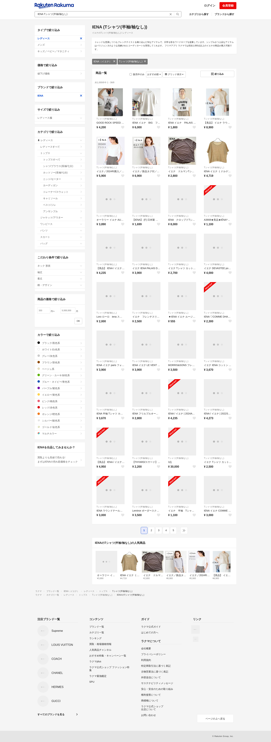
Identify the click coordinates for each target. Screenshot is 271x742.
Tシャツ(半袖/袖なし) (132, 61)
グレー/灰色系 (59, 355)
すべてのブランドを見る (50, 714)
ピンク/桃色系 (59, 401)
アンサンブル (62, 211)
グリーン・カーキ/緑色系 (59, 375)
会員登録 (228, 5)
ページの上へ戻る (215, 718)
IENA (59, 95)
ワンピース (61, 224)
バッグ (61, 243)
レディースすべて (61, 146)
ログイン (209, 5)
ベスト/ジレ (62, 204)
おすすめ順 (154, 74)
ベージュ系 (59, 368)
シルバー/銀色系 (59, 420)
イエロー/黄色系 (59, 394)
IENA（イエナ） (104, 61)
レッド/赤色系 (59, 407)
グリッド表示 (174, 74)
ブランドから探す (224, 14)
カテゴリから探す (199, 14)
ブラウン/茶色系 (59, 362)
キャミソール (62, 198)
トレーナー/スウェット (62, 191)
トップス (61, 153)
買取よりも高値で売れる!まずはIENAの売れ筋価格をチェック (59, 459)
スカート (61, 237)
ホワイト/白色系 (59, 349)
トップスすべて (62, 159)
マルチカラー (59, 433)
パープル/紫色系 (59, 388)
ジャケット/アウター (61, 217)
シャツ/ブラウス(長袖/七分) (62, 166)
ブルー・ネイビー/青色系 (59, 381)
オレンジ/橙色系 (59, 414)
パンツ (61, 230)
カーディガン (62, 185)
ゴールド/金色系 (59, 427)
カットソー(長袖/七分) (62, 172)
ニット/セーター (62, 179)
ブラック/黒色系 (59, 342)
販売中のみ (137, 74)
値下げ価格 (59, 73)
